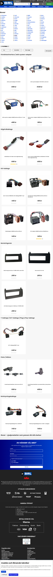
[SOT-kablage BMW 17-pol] (14, 347)
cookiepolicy (36, 567)
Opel (16, 32)
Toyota (2, 40)
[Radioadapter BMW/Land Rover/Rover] (14, 233)
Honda (42, 22)
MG (2, 30)
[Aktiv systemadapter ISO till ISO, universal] (39, 83)
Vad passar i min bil (8, 9)
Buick (42, 15)
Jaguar (3, 25)
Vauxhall (30, 40)
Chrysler (30, 17)
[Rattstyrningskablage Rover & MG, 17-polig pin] (39, 425)
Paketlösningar (12, 6)
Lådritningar (5, 557)
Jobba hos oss (5, 560)
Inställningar (4, 574)
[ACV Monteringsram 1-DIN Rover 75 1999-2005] (14, 307)
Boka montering (5, 551)
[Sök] (22, 4)
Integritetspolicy (31, 553)
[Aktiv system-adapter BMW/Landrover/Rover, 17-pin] (14, 119)
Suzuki (16, 38)
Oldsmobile (30, 32)
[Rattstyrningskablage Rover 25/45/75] (14, 425)
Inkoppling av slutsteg (7, 555)
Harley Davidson (31, 22)
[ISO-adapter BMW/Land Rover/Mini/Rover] (39, 233)
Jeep (16, 25)
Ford (2, 22)
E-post (11, 448)
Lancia (42, 25)
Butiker (3, 550)
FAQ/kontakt (30, 551)
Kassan (49, 4)
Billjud (5, 6)
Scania (42, 35)
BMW (29, 15)
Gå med (26, 466)
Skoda (16, 37)
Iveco (42, 23)
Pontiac (29, 33)
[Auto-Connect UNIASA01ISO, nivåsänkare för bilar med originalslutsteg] (39, 158)
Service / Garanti (31, 558)
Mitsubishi (30, 30)
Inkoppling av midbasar (7, 554)
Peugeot (43, 32)
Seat (2, 37)
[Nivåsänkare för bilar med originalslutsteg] (14, 158)
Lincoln (29, 27)
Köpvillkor (29, 554)
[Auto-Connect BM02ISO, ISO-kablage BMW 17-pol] (14, 197)
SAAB (29, 35)
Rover (15, 9)
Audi (16, 15)
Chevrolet (17, 17)
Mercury (43, 28)
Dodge (16, 20)
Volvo (2, 42)
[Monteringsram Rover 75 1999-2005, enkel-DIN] (14, 272)
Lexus (16, 27)
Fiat (42, 20)
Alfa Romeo (3, 15)
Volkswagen (44, 40)
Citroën (42, 17)
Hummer (3, 23)
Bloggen (47, 6)
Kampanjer (27, 6)
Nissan (2, 32)
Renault (3, 35)
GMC (16, 22)
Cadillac (3, 17)
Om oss (29, 555)
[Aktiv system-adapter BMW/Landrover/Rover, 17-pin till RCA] (39, 119)
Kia (28, 25)
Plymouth (3, 33)
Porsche (43, 33)
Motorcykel (43, 30)
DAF (29, 18)
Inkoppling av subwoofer (7, 553)
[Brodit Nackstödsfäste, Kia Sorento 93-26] (14, 386)
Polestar (16, 33)
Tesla (42, 38)
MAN (2, 28)
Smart (29, 37)
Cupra (2, 18)
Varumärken (40, 6)
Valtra (16, 40)
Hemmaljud (20, 6)
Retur (28, 557)
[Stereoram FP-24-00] (39, 272)
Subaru (3, 38)
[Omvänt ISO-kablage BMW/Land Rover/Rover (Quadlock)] (39, 197)
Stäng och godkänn (13, 574)
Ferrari (29, 20)
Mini (15, 30)
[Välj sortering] (48, 51)
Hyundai (16, 23)
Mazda (16, 28)
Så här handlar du (31, 560)
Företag (50, 1)
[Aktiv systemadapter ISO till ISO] (14, 83)
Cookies (29, 550)
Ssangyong (43, 37)
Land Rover (3, 27)
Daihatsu (3, 20)
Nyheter (34, 6)
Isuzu (29, 23)
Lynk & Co (43, 27)
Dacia (16, 18)
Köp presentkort (5, 558)
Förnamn (12, 453)
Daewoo (43, 18)
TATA (29, 38)
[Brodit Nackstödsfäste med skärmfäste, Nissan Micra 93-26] (39, 386)
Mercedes (30, 28)
